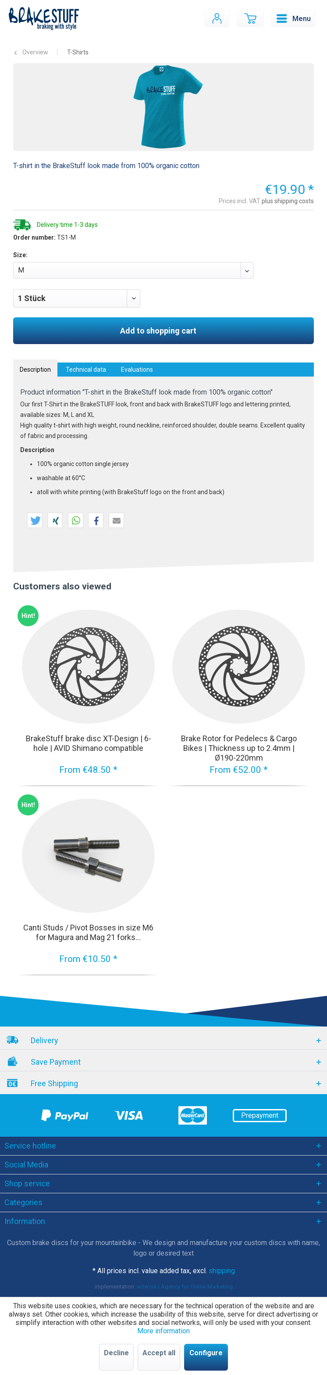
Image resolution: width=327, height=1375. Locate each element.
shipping (222, 1271)
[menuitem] (217, 18)
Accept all (158, 1353)
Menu (294, 17)
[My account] (217, 18)
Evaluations (137, 369)
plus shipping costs (288, 201)
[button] (35, 520)
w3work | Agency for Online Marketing (185, 1286)
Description (35, 369)
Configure (206, 1353)
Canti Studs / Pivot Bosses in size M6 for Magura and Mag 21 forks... (88, 932)
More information (163, 1331)
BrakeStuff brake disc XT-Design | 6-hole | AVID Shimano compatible (88, 743)
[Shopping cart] (250, 18)
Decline (116, 1353)
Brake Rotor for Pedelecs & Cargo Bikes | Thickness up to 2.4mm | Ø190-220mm (239, 748)
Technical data (86, 369)
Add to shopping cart (158, 330)
